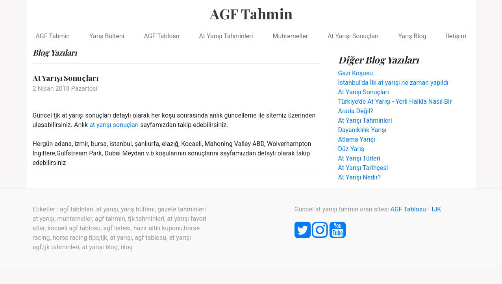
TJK (436, 209)
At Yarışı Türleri (359, 158)
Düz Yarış (351, 149)
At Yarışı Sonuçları (353, 36)
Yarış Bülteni (106, 36)
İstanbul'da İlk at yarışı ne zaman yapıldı (393, 82)
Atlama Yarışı (356, 139)
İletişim (456, 36)
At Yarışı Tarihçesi (363, 168)
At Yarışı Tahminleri (226, 36)
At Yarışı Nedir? (359, 177)
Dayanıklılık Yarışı (362, 130)
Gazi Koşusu (355, 73)
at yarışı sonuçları (114, 125)
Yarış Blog (412, 36)
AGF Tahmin (251, 13)
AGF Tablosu (161, 36)
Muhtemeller (290, 36)
